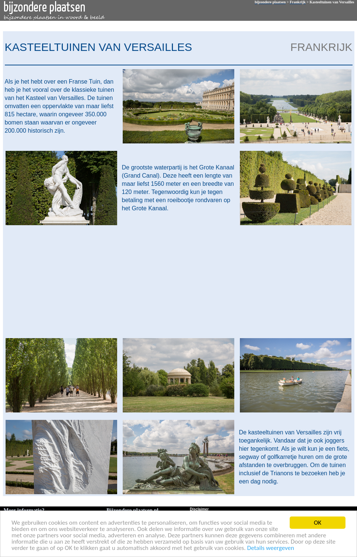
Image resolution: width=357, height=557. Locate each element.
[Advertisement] (177, 281)
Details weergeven (270, 548)
